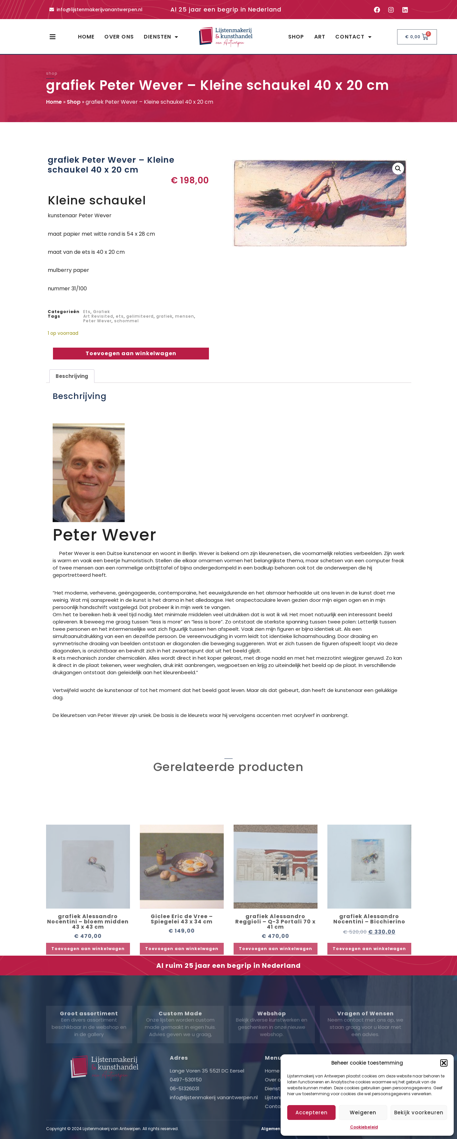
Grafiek (101, 311)
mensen (184, 316)
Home (86, 36)
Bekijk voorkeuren (419, 1112)
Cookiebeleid (364, 1127)
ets (120, 316)
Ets (86, 311)
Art (320, 36)
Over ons (119, 36)
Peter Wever (97, 321)
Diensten (161, 37)
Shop (296, 36)
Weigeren (363, 1112)
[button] (444, 1063)
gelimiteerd (140, 316)
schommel (126, 321)
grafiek (164, 316)
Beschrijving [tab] (72, 376)
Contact (353, 37)
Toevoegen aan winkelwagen (131, 353)
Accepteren (311, 1112)
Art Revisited (98, 316)
